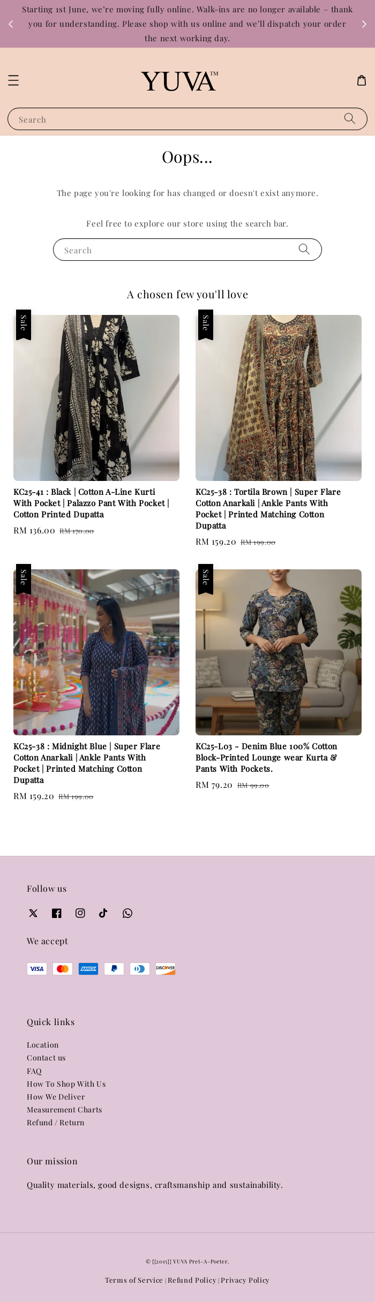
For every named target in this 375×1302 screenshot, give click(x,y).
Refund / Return (56, 1122)
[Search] (350, 118)
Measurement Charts (64, 1109)
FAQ (34, 1071)
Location (43, 1045)
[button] (13, 80)
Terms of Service (134, 1279)
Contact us (46, 1057)
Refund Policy (192, 1279)
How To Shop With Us (66, 1084)
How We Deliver (56, 1097)
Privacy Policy (245, 1279)
